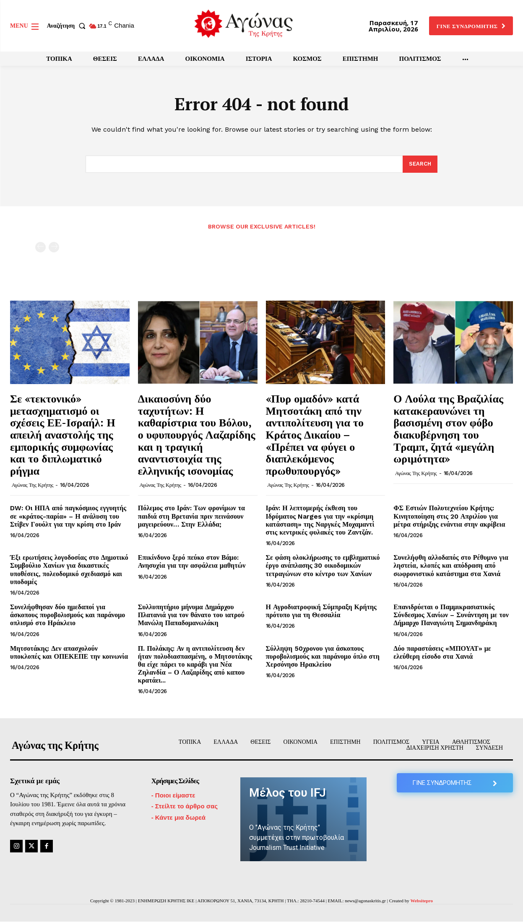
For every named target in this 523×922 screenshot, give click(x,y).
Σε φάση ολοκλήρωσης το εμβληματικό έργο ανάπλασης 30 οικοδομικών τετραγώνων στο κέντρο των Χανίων (323, 566)
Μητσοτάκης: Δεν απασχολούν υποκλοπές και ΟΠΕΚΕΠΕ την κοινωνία (69, 652)
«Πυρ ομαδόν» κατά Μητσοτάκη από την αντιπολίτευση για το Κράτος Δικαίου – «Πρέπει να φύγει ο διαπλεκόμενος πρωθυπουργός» (315, 435)
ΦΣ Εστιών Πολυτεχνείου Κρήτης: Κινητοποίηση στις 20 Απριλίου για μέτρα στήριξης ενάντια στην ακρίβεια (449, 516)
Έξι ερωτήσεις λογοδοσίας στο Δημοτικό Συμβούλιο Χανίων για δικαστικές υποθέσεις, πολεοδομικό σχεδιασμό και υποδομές (69, 570)
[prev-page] (40, 247)
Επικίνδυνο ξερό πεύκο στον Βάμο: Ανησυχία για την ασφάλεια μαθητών (192, 562)
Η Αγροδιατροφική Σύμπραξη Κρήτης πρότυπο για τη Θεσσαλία (321, 611)
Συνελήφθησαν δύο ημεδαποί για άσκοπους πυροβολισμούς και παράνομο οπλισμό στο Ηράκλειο (67, 615)
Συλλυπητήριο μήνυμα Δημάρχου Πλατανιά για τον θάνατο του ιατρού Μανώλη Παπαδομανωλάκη (191, 615)
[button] (68, 26)
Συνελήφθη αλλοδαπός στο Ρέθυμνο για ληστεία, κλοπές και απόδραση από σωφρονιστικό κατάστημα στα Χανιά (450, 566)
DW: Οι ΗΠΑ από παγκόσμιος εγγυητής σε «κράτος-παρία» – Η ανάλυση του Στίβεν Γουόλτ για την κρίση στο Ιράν (68, 516)
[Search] (420, 164)
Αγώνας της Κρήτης (32, 485)
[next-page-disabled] (54, 247)
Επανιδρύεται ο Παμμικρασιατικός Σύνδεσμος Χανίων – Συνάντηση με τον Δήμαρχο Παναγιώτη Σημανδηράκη (451, 615)
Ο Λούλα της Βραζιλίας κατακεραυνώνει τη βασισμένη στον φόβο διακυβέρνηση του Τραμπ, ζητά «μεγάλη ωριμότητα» (448, 429)
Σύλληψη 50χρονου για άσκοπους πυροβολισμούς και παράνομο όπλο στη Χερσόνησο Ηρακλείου (323, 656)
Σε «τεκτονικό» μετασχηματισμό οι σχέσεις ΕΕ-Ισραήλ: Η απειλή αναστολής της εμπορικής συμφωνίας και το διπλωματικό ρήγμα (62, 435)
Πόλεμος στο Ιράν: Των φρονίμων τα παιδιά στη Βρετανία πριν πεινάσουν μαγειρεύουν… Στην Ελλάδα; (191, 516)
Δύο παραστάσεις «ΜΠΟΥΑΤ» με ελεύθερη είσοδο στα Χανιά (442, 652)
